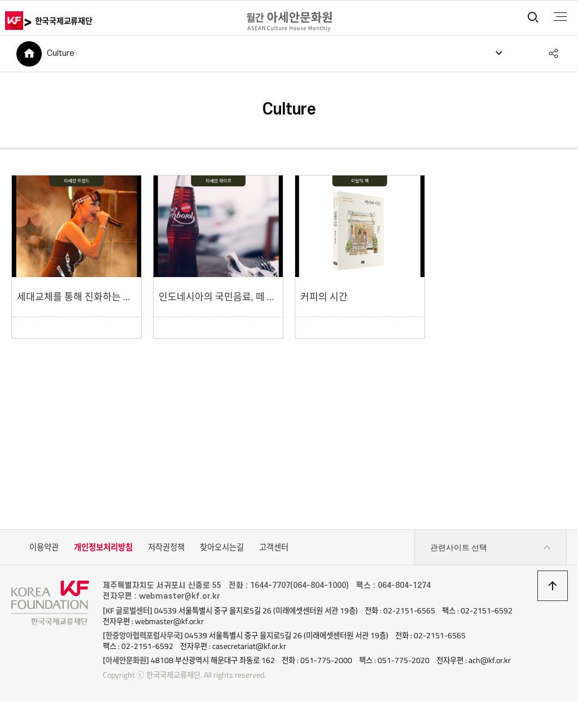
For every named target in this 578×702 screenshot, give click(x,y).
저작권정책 (166, 547)
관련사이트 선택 (490, 547)
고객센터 (273, 547)
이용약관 (44, 547)
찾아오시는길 (222, 547)
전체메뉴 (560, 16)
